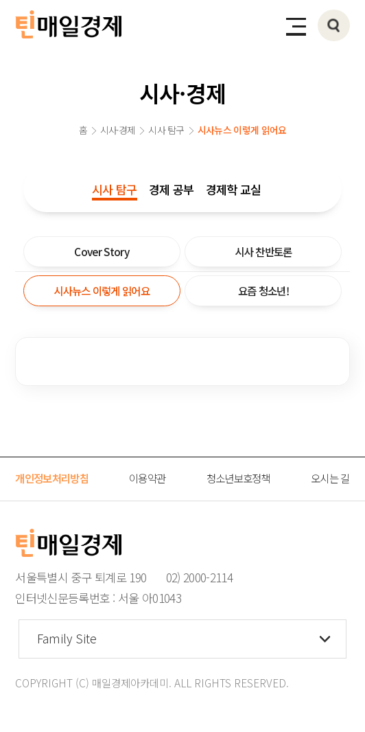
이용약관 (147, 477)
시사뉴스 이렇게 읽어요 (102, 290)
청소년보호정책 (238, 477)
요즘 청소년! (263, 290)
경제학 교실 (233, 189)
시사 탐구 (114, 189)
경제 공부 (171, 189)
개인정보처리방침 (52, 477)
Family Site (67, 638)
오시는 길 (330, 477)
